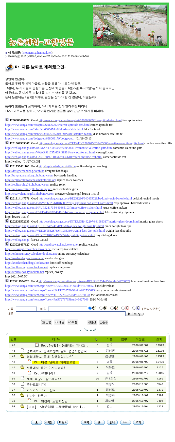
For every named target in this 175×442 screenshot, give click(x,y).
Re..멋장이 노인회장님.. (52, 401)
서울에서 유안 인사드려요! (46, 368)
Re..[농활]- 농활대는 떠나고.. (65, 346)
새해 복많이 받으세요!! (44, 379)
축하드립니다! (37, 385)
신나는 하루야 (37, 396)
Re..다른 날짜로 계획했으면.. (56, 362)
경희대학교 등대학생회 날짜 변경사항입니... (59, 351)
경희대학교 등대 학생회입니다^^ (50, 357)
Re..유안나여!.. (46, 373)
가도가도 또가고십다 (41, 390)
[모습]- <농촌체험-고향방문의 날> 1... (57, 407)
